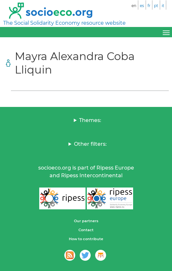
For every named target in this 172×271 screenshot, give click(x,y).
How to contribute (86, 239)
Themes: (90, 120)
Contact (86, 230)
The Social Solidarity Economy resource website (64, 23)
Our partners (86, 221)
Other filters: (90, 144)
